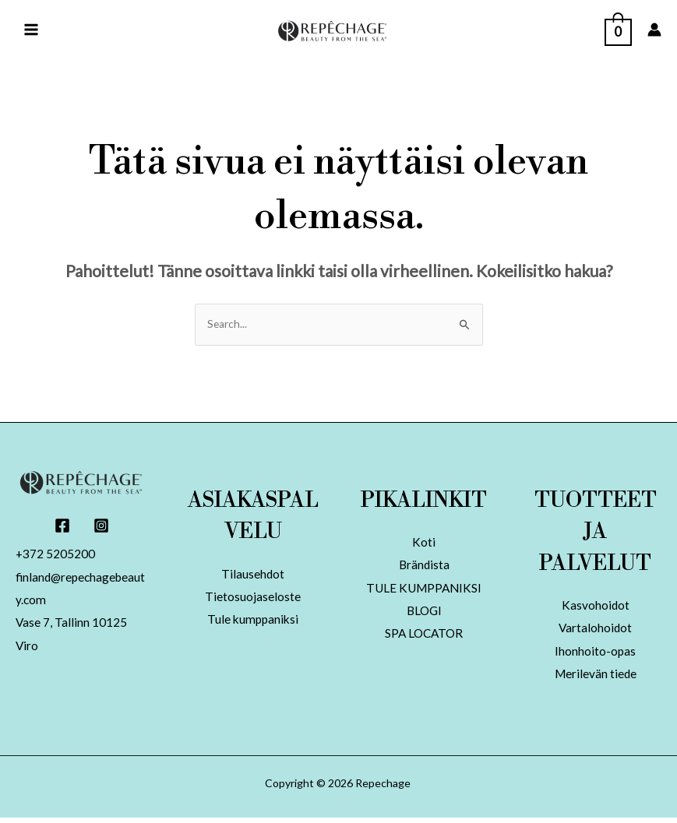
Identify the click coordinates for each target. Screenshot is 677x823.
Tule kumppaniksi (253, 624)
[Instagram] (101, 528)
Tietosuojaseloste (253, 600)
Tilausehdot (253, 577)
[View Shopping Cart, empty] (618, 30)
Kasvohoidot (595, 608)
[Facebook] (62, 528)
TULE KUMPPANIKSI (424, 592)
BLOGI (424, 615)
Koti (423, 545)
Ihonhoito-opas (595, 655)
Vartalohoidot (595, 631)
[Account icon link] (654, 31)
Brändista (424, 568)
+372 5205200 (56, 557)
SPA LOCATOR (424, 638)
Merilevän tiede (595, 678)
